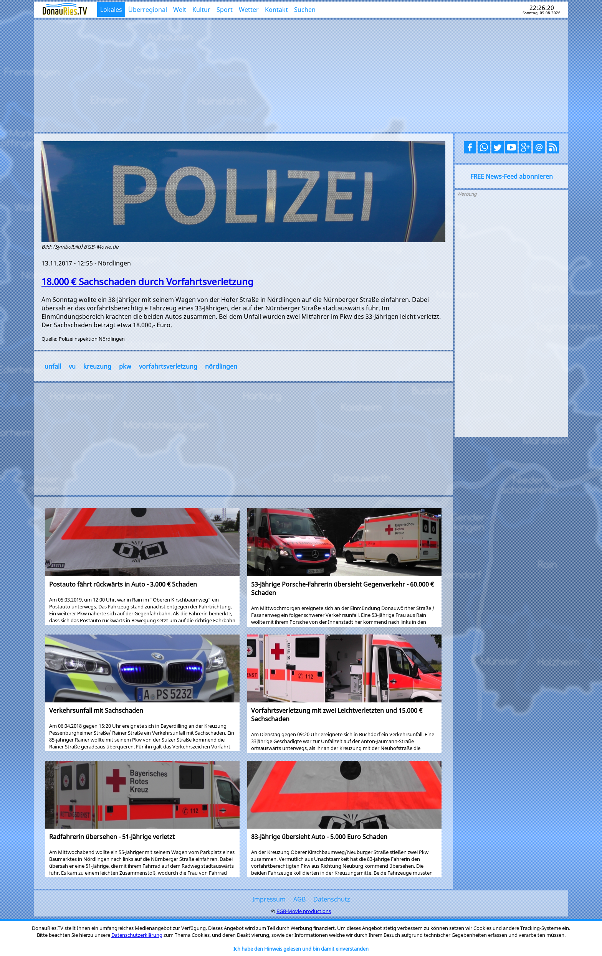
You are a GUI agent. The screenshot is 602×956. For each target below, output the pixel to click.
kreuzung (97, 366)
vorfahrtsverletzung (168, 366)
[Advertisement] (301, 75)
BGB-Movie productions (303, 911)
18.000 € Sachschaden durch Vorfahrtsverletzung (147, 281)
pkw (125, 366)
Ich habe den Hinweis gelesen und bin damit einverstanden (301, 948)
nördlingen (221, 366)
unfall (53, 366)
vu (72, 366)
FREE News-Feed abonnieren (511, 176)
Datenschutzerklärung (136, 934)
